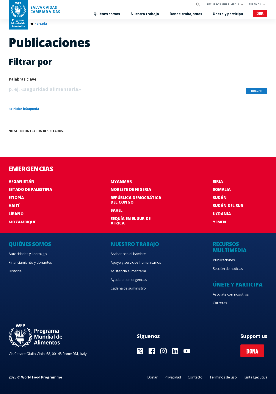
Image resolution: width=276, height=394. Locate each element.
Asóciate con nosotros (231, 294)
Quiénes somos (107, 13)
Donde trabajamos (186, 13)
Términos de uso (223, 377)
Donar (152, 377)
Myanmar (121, 181)
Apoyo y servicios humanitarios (136, 262)
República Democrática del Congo (136, 200)
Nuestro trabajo (145, 13)
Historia (15, 271)
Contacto (195, 377)
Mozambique (22, 221)
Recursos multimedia (223, 4)
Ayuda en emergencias (129, 279)
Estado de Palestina (30, 189)
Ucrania (222, 213)
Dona (260, 14)
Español (254, 4)
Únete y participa (228, 13)
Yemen (219, 221)
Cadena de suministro (128, 288)
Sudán (220, 197)
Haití (14, 205)
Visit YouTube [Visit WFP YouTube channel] (186, 351)
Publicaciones (224, 260)
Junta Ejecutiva (255, 377)
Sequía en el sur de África (131, 221)
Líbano (16, 213)
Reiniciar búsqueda (24, 108)
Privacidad (173, 377)
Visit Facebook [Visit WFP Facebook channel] (152, 351)
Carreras (220, 303)
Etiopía (16, 197)
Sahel (116, 210)
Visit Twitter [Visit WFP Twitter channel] (140, 351)
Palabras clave (22, 79)
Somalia (222, 189)
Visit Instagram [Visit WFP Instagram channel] (163, 351)
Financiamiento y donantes (30, 262)
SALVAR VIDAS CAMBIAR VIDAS (45, 9)
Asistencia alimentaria (128, 271)
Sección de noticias (228, 268)
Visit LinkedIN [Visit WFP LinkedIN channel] (175, 351)
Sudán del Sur (228, 205)
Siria (218, 181)
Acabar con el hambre (128, 253)
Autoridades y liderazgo (28, 253)
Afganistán (21, 181)
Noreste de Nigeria (131, 189)
